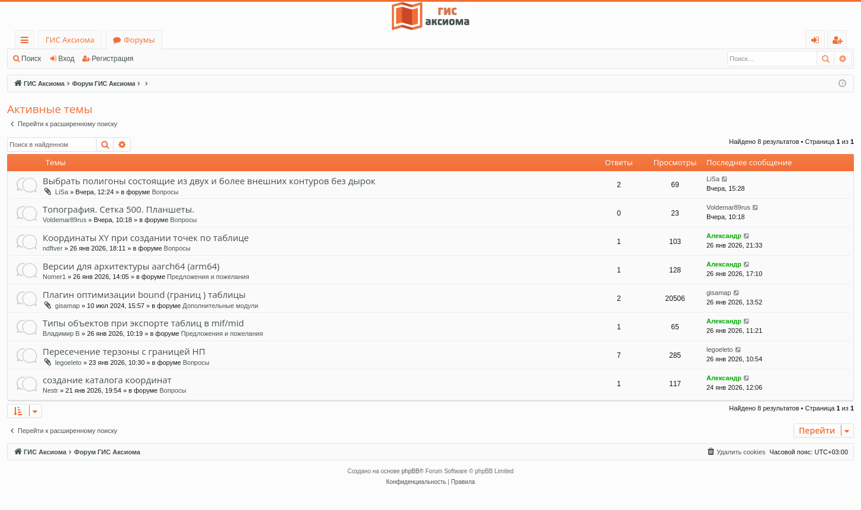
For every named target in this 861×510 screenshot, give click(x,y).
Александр (723, 235)
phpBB (410, 471)
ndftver (53, 248)
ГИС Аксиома (70, 39)
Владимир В (61, 333)
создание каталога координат (107, 380)
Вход (67, 58)
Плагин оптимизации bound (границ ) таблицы (144, 294)
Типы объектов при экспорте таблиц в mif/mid (143, 323)
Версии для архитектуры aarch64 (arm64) (131, 266)
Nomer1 (54, 276)
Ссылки (27, 41)
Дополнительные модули (220, 305)
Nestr (50, 390)
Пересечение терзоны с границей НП (124, 351)
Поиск (31, 58)
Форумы (139, 39)
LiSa (61, 191)
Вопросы (165, 191)
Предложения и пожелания (208, 276)
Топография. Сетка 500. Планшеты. (118, 209)
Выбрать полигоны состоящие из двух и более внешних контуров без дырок (209, 181)
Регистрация (112, 58)
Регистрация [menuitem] (840, 41)
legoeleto (68, 362)
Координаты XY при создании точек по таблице (146, 237)
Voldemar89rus (64, 219)
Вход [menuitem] (817, 41)
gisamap (67, 305)
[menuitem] (735, 451)
